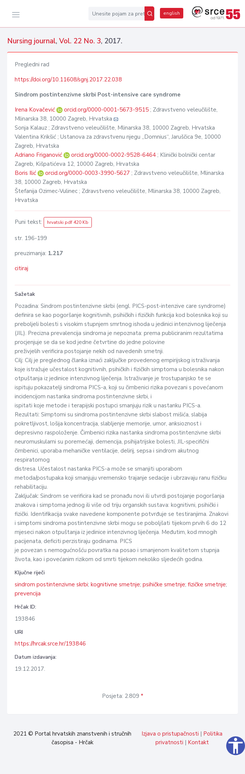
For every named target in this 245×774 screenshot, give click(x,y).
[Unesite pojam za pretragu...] (116, 13)
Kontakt (198, 742)
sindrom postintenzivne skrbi (51, 584)
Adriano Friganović (39, 155)
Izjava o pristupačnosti (170, 733)
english (171, 13)
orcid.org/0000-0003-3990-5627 (87, 173)
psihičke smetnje (164, 584)
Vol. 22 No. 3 (80, 41)
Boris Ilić (26, 173)
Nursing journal (31, 41)
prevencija (28, 593)
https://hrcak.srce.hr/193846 (50, 643)
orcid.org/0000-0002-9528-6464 (113, 155)
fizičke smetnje (207, 584)
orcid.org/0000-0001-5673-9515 (106, 109)
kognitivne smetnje (115, 584)
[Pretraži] (149, 13)
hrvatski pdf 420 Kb (67, 222)
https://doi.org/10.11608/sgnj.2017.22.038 (68, 79)
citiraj (21, 268)
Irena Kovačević (35, 109)
